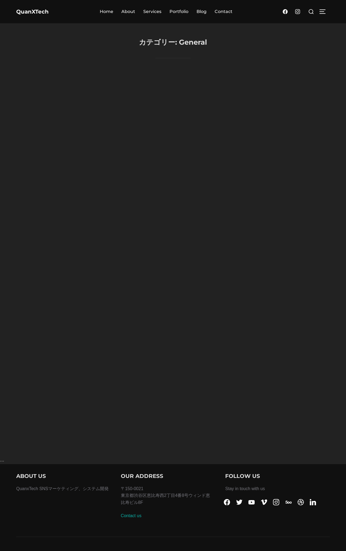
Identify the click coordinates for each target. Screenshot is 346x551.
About (128, 11)
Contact (223, 11)
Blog (202, 11)
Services (152, 11)
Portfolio (178, 11)
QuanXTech (32, 11)
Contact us (131, 515)
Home (106, 11)
